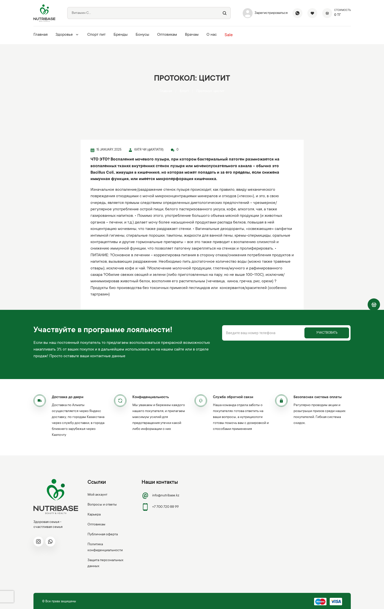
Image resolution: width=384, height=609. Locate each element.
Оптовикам (167, 34)
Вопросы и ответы (102, 505)
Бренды (121, 34)
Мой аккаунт (97, 495)
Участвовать (326, 333)
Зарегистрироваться (265, 13)
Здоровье (67, 34)
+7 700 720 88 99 (160, 507)
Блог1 (184, 91)
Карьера (94, 515)
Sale (229, 35)
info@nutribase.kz (160, 495)
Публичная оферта (103, 535)
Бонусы (142, 34)
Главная (40, 34)
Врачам (192, 34)
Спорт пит (96, 34)
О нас (212, 34)
